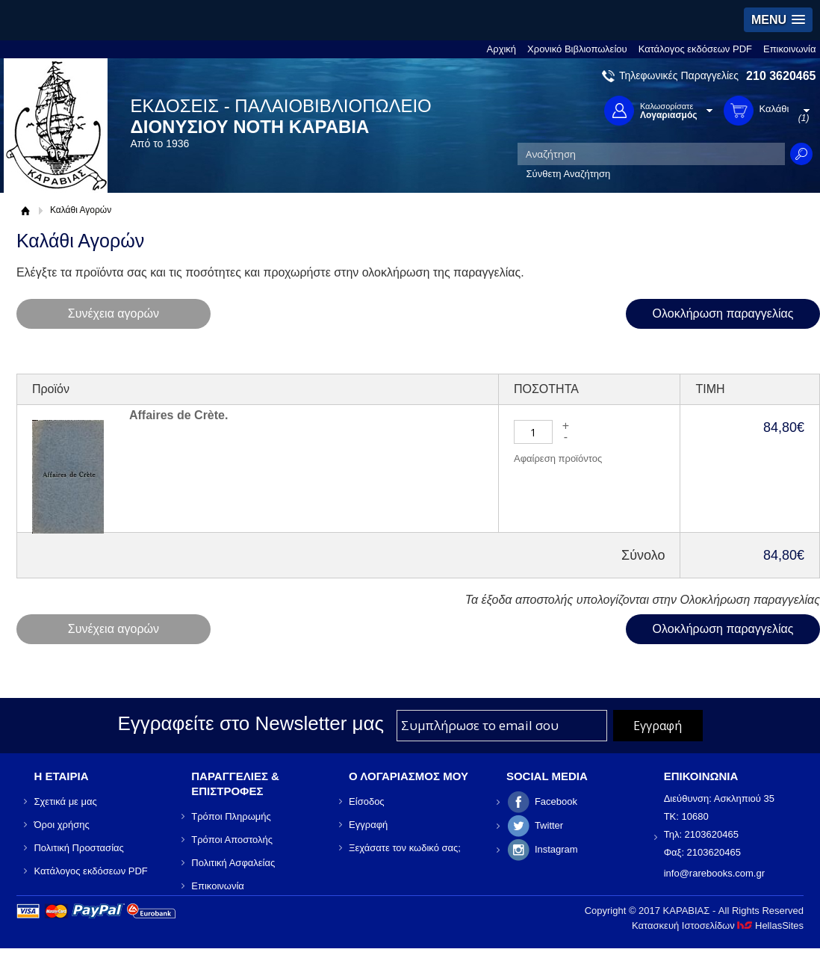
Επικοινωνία (789, 49)
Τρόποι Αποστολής (232, 839)
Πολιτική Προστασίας (78, 847)
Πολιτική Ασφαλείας (233, 862)
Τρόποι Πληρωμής (231, 816)
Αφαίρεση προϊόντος (558, 458)
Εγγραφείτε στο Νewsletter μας (250, 723)
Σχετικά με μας (65, 801)
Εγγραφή (368, 824)
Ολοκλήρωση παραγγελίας (723, 313)
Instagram (556, 849)
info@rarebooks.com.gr (714, 873)
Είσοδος (367, 801)
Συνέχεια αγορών (113, 313)
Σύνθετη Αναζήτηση (569, 173)
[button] (778, 19)
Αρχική (502, 49)
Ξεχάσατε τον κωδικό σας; (405, 847)
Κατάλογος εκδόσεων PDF (695, 49)
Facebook (556, 801)
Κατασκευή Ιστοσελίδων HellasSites (718, 925)
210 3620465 (781, 75)
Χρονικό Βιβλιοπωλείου (577, 49)
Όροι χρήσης (61, 824)
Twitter (549, 825)
